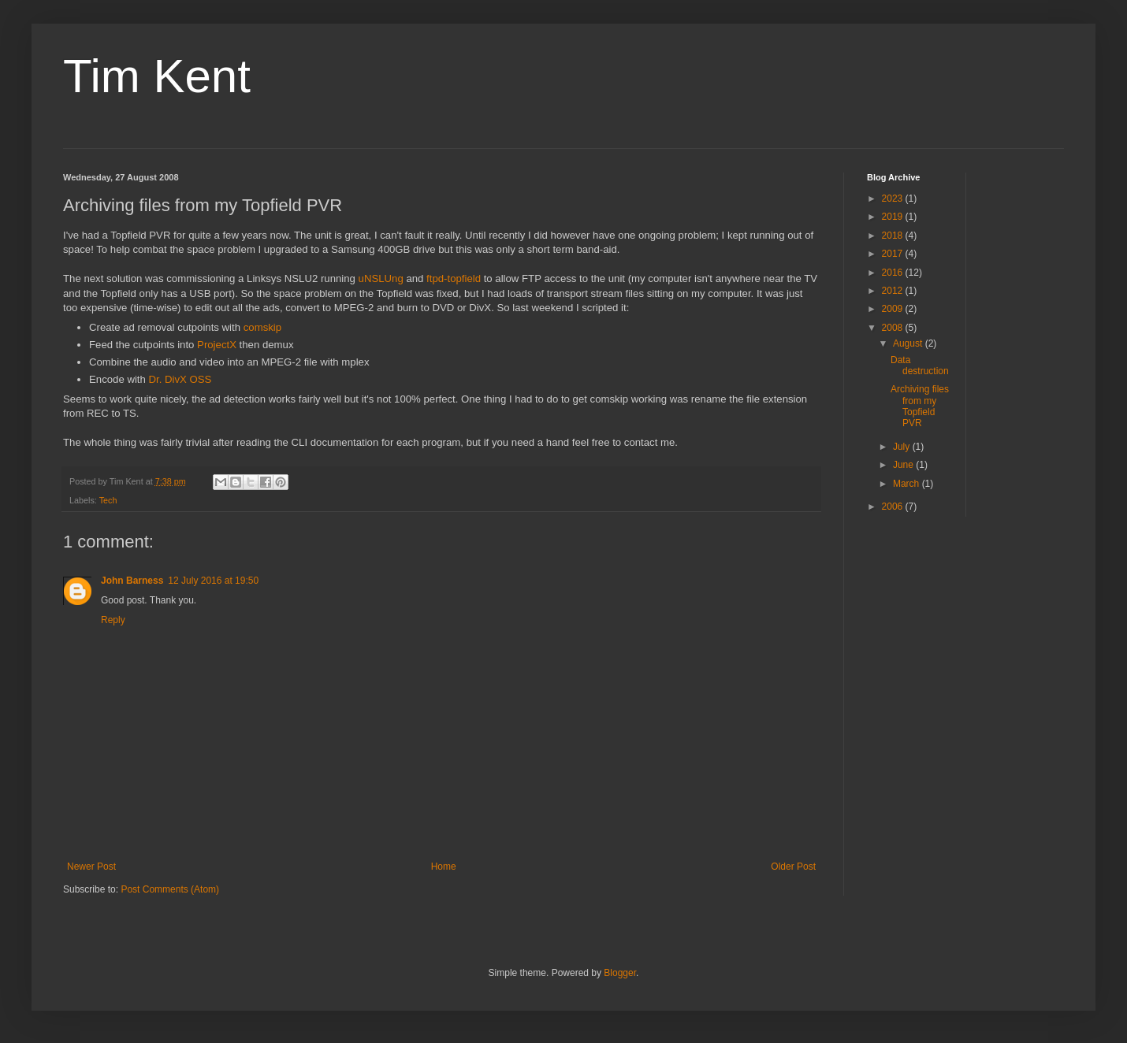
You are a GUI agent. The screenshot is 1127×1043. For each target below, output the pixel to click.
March (907, 483)
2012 (894, 290)
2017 (894, 253)
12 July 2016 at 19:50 (213, 580)
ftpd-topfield (453, 278)
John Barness (132, 580)
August (909, 343)
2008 (894, 327)
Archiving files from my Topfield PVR (920, 406)
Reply (113, 619)
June (904, 464)
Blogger (620, 972)
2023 (894, 198)
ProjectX (216, 345)
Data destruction (920, 365)
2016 (894, 272)
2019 (894, 216)
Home (443, 866)
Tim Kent (157, 76)
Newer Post (91, 866)
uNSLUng (381, 278)
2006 (894, 506)
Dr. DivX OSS (180, 379)
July (903, 446)
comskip (262, 327)
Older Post (793, 866)
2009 (894, 308)
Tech (108, 500)
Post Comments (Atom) (170, 889)
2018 (894, 235)
